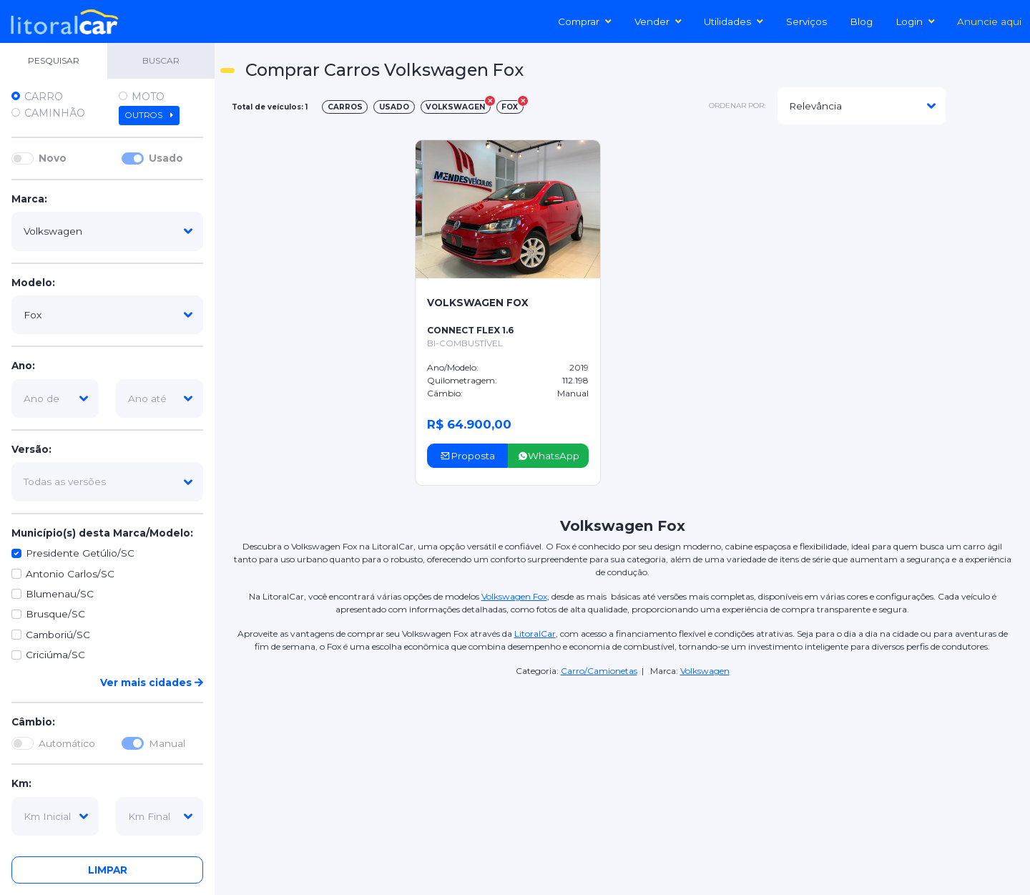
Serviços (806, 21)
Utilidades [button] (733, 21)
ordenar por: (737, 105)
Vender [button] (658, 21)
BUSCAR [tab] (161, 60)
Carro (43, 96)
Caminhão (54, 113)
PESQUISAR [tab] (53, 60)
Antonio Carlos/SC (70, 573)
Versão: (31, 449)
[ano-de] (55, 398)
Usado (166, 158)
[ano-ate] (159, 398)
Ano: (23, 365)
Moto (148, 96)
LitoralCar (535, 633)
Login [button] (915, 21)
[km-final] (159, 816)
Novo (53, 158)
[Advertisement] (909, 154)
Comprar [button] (585, 21)
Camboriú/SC (58, 634)
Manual (167, 743)
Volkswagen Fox (514, 596)
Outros (149, 115)
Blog (861, 21)
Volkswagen (705, 670)
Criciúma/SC (55, 654)
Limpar (107, 870)
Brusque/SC (55, 614)
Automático (67, 743)
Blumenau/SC (60, 594)
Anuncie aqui (989, 21)
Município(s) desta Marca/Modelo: (102, 533)
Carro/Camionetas (599, 670)
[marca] (107, 231)
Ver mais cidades (151, 682)
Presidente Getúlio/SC (80, 553)
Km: (21, 783)
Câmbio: (33, 722)
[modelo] (107, 314)
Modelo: (33, 282)
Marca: (29, 199)
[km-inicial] (55, 816)
